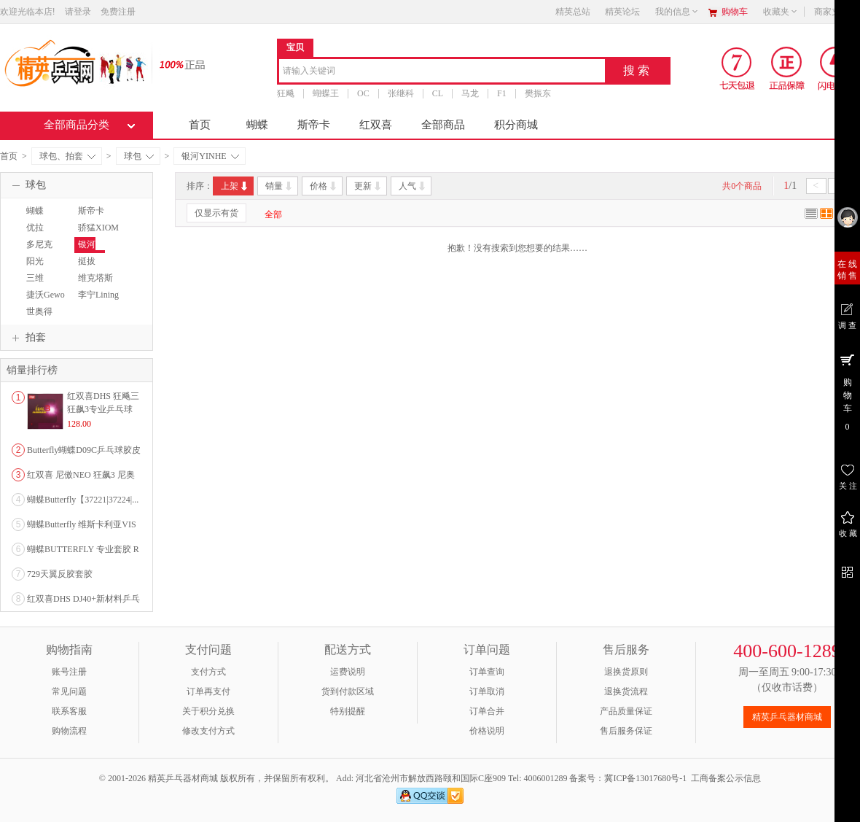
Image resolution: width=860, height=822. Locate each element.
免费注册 (118, 12)
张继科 (401, 93)
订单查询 (486, 672)
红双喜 (375, 125)
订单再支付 (208, 691)
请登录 (78, 12)
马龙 (470, 93)
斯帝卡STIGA (89, 217)
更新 (368, 186)
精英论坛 (622, 12)
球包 (139, 156)
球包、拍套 (67, 156)
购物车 (735, 12)
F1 (502, 93)
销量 (279, 186)
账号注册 (69, 672)
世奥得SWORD (38, 318)
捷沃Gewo (45, 295)
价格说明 (486, 731)
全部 (273, 214)
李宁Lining (98, 295)
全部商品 (443, 125)
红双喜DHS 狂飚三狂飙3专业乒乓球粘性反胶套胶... (103, 409)
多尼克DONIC (37, 251)
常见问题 (69, 691)
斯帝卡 (313, 125)
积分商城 (516, 125)
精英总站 (572, 12)
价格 (324, 186)
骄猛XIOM (98, 227)
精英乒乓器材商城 (787, 717)
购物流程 (69, 731)
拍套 (27, 338)
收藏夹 (780, 12)
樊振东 (538, 93)
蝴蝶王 (326, 93)
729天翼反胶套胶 (60, 574)
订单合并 (486, 711)
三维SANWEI (40, 284)
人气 (413, 186)
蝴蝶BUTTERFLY (47, 217)
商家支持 (836, 12)
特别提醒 (347, 711)
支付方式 (208, 672)
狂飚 (285, 93)
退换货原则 (626, 672)
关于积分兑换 (208, 711)
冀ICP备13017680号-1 (645, 778)
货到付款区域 (347, 691)
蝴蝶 (257, 125)
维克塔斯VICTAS (93, 284)
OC (363, 93)
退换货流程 (626, 691)
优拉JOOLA (36, 234)
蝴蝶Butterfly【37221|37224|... (82, 500)
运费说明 (347, 672)
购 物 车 (847, 391)
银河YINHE (209, 156)
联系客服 (69, 711)
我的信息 (677, 12)
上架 (235, 186)
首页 (200, 125)
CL (437, 93)
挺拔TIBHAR (90, 267)
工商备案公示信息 (726, 778)
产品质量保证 (626, 711)
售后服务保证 (626, 731)
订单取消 (486, 691)
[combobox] (442, 72)
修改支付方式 (208, 731)
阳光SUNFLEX (42, 267)
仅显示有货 (216, 213)
